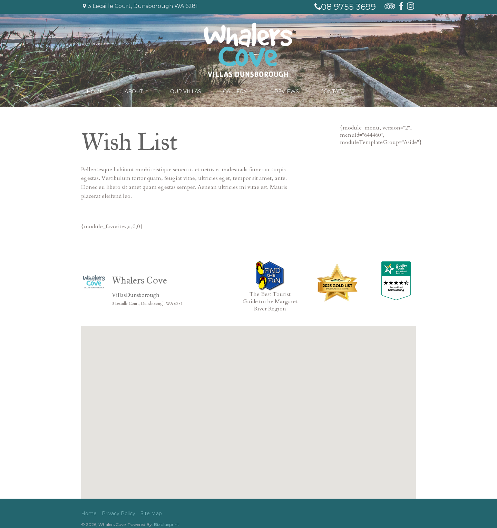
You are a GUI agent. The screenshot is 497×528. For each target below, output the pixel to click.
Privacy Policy (118, 513)
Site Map (151, 513)
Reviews (288, 90)
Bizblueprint (166, 524)
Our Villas (186, 90)
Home (95, 90)
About (134, 90)
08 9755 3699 (345, 7)
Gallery (235, 90)
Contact (334, 90)
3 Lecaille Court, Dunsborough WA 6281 (140, 6)
